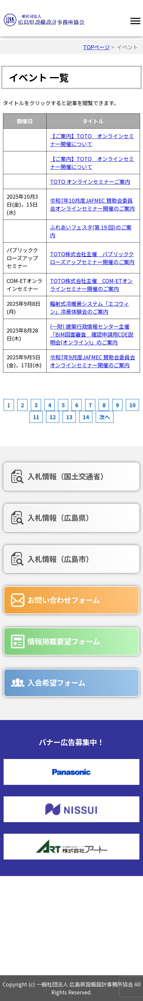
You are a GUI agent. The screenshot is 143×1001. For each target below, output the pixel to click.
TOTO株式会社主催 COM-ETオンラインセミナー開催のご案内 (91, 285)
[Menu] (135, 19)
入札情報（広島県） (60, 517)
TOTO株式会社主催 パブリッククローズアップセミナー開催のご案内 (92, 258)
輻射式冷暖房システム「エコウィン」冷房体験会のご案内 (89, 307)
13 (69, 417)
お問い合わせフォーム (63, 599)
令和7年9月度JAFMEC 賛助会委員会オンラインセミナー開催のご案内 (92, 361)
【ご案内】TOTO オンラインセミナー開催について (92, 140)
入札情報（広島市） (60, 558)
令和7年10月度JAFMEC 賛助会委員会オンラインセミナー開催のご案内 (92, 204)
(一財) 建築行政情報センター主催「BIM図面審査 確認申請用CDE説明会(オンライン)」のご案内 (91, 334)
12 (53, 417)
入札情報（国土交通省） (67, 476)
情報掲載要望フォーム (63, 641)
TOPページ (96, 47)
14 (86, 417)
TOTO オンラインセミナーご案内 (90, 181)
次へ (104, 417)
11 (36, 417)
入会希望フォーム (56, 682)
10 (132, 405)
